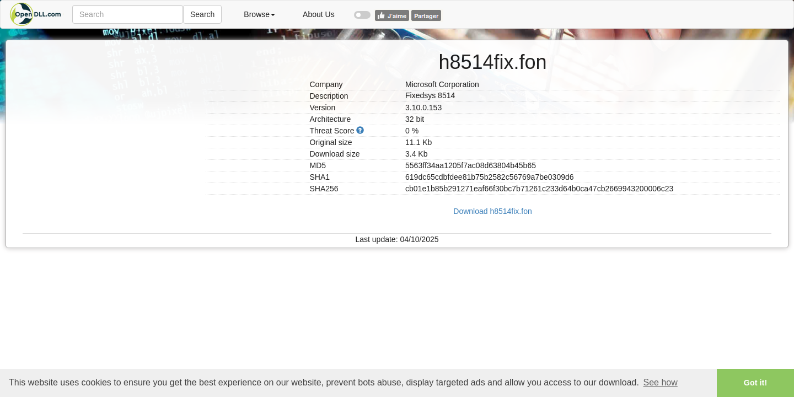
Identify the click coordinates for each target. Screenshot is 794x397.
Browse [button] (259, 14)
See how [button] (660, 382)
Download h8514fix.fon (492, 211)
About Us (319, 14)
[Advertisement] (110, 109)
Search (202, 14)
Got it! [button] (755, 382)
